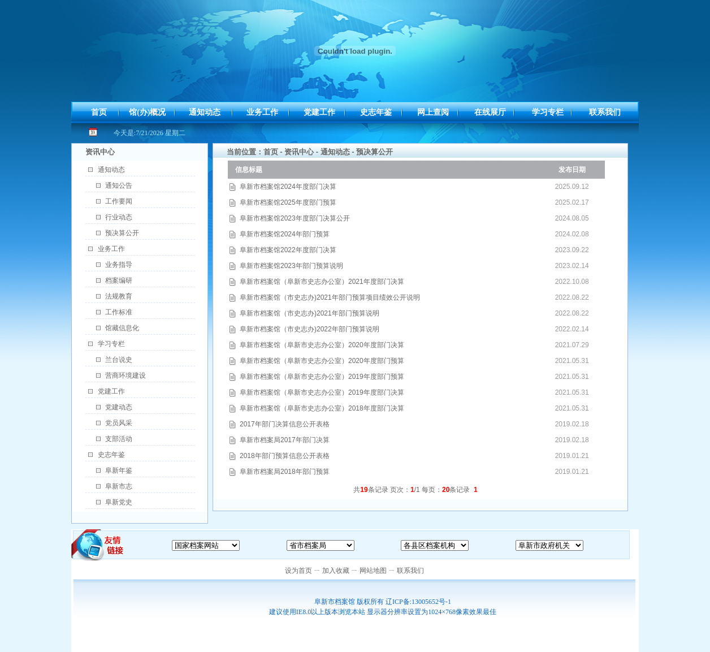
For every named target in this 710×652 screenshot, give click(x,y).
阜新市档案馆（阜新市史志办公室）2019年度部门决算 (322, 392)
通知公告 (118, 185)
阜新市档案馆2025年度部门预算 (288, 202)
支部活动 (118, 439)
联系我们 (605, 112)
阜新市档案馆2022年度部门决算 (288, 250)
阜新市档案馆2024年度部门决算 (288, 187)
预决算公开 (122, 233)
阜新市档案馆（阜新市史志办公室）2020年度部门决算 (322, 345)
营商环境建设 (125, 375)
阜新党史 (118, 502)
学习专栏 (548, 112)
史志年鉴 (376, 112)
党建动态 (118, 407)
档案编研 (118, 280)
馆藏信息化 (122, 328)
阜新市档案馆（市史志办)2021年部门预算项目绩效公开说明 (330, 297)
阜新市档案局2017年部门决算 (285, 440)
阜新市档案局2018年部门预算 (285, 472)
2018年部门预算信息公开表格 (285, 456)
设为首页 (298, 571)
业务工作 (262, 112)
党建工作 (319, 112)
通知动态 (204, 112)
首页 (99, 112)
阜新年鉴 (118, 470)
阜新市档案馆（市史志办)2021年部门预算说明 (309, 313)
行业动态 (118, 217)
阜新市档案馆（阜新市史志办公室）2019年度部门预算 (322, 377)
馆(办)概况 (147, 112)
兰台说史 (118, 360)
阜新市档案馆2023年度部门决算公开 (295, 218)
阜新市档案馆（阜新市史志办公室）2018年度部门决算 (322, 408)
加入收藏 (335, 571)
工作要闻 (118, 201)
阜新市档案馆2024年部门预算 (285, 234)
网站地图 (373, 571)
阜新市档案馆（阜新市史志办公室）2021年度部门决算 (322, 282)
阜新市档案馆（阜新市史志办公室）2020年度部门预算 (322, 361)
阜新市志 (118, 486)
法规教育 (118, 296)
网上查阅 (433, 112)
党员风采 (118, 423)
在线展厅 (490, 112)
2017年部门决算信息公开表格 (285, 424)
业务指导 (118, 265)
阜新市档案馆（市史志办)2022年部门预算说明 (309, 329)
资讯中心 (299, 152)
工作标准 (118, 312)
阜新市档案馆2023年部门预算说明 (291, 266)
